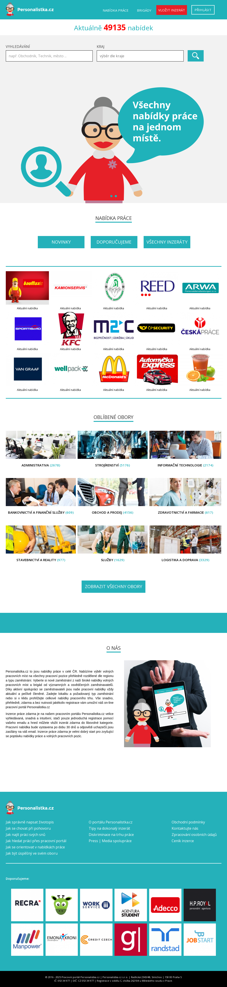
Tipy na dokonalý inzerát (109, 828)
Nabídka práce (116, 10)
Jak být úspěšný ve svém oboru (32, 853)
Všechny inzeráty (167, 242)
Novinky (61, 242)
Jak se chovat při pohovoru (28, 828)
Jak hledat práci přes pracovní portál (36, 840)
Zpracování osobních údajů (194, 834)
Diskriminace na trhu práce (111, 834)
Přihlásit (203, 10)
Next (215, 145)
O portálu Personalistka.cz (111, 822)
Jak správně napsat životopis (30, 822)
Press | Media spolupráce (110, 840)
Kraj (100, 46)
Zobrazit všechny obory (113, 586)
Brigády (144, 10)
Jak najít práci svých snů (25, 834)
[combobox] (140, 56)
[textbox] (141, 56)
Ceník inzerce (183, 840)
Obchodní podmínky (188, 822)
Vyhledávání (18, 46)
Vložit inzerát (171, 10)
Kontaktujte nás (185, 828)
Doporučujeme (113, 242)
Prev (11, 145)
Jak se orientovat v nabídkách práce (35, 847)
